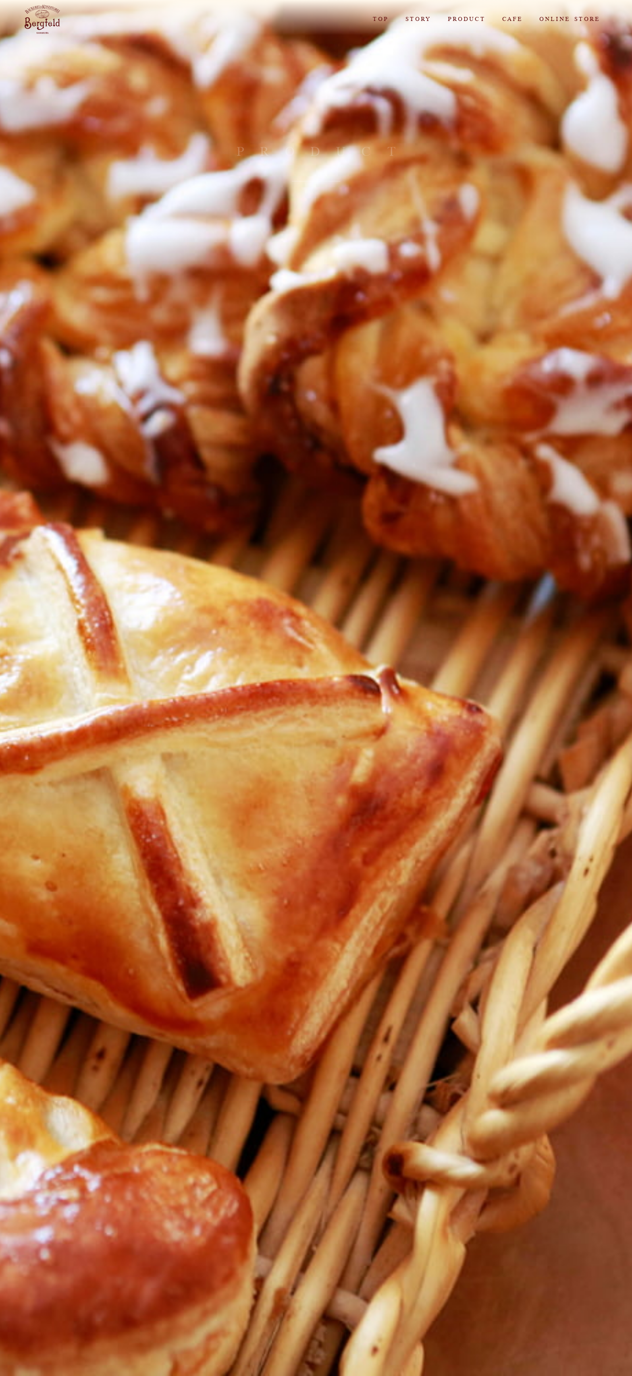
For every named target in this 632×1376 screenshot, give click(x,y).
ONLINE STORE (569, 19)
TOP (380, 19)
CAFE (511, 19)
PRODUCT (466, 19)
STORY (418, 19)
